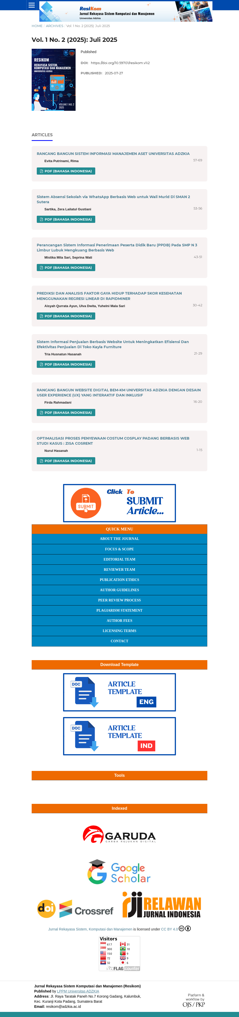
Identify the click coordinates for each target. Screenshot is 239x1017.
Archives (54, 26)
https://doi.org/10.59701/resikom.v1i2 (120, 63)
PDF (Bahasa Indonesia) (68, 171)
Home (37, 26)
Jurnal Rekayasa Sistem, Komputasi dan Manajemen (90, 929)
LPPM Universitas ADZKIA (78, 991)
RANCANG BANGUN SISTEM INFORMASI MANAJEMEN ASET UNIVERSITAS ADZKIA (113, 153)
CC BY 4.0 (176, 928)
